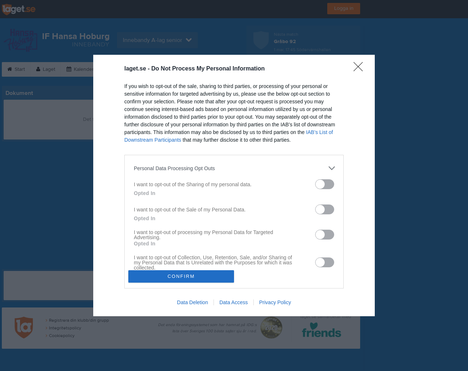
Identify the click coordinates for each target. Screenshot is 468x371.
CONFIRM (181, 276)
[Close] (360, 69)
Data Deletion (192, 302)
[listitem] (234, 168)
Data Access (233, 302)
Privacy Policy (275, 302)
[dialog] (234, 185)
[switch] (324, 184)
